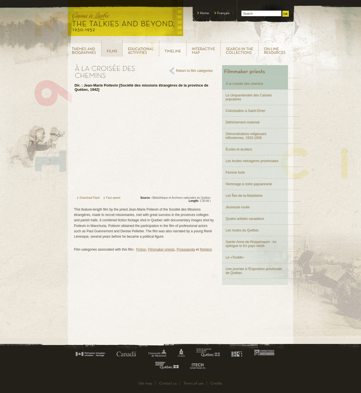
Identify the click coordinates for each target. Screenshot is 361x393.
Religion (206, 249)
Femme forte (235, 173)
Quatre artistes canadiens (245, 219)
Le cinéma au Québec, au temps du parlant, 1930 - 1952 (125, 19)
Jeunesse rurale (238, 207)
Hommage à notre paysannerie (249, 184)
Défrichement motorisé (243, 122)
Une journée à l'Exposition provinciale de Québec (254, 271)
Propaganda (186, 249)
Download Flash (90, 197)
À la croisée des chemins (244, 84)
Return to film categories (194, 71)
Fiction (141, 249)
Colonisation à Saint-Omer (245, 111)
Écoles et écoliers (239, 149)
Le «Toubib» (235, 257)
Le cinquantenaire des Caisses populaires (249, 97)
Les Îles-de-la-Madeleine (244, 196)
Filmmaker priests (161, 249)
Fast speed (113, 197)
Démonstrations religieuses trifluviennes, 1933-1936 (246, 136)
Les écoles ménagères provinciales (252, 161)
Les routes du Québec (242, 230)
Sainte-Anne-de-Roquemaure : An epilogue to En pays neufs (251, 244)
